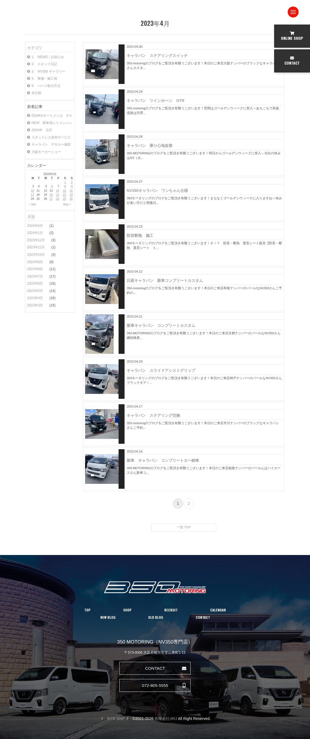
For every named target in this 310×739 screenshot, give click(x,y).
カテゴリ (34, 48)
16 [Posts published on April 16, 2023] (71, 190)
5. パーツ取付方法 (43, 86)
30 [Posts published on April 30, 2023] (71, 198)
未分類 (34, 93)
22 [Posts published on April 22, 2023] (64, 194)
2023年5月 (35, 291)
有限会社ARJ (165, 718)
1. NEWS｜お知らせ (45, 57)
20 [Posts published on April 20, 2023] (50, 194)
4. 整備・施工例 (42, 78)
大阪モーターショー (44, 152)
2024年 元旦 (39, 130)
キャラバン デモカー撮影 (49, 144)
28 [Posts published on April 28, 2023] (57, 198)
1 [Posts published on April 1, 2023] (65, 182)
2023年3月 (35, 305)
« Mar (32, 204)
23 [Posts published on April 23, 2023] (71, 194)
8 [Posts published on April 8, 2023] (65, 186)
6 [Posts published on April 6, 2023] (52, 186)
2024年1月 (35, 233)
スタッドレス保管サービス (49, 137)
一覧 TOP (184, 527)
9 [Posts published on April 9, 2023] (72, 186)
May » (67, 204)
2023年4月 (35, 298)
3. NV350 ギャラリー (46, 71)
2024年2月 (35, 226)
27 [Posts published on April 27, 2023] (50, 198)
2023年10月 (36, 255)
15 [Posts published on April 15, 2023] (64, 190)
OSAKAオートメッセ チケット (50, 115)
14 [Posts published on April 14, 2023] (57, 190)
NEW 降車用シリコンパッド (50, 123)
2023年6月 (35, 283)
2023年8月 (35, 269)
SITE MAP (116, 718)
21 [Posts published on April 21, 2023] (57, 194)
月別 (31, 217)
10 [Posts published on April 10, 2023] (32, 190)
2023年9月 (35, 262)
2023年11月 (36, 247)
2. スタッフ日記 (42, 64)
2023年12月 (36, 240)
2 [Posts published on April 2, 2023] (72, 182)
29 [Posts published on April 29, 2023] (64, 198)
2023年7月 (35, 276)
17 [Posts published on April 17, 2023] (32, 194)
